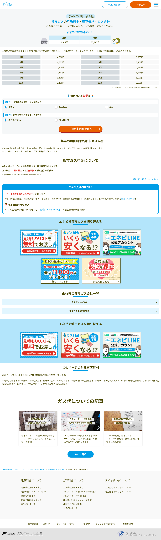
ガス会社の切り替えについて (118, 487)
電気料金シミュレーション (33, 491)
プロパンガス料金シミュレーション (79, 491)
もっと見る (80, 454)
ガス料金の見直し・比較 (35, 469)
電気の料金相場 (28, 495)
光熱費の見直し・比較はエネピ (13, 469)
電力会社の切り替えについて (118, 491)
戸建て (9, 107)
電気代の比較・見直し (31, 487)
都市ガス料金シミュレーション (77, 499)
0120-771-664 (114, 4)
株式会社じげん (23, 533)
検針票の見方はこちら (144, 179)
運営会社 (47, 523)
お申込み (141, 4)
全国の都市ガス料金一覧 (56, 469)
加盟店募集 (128, 523)
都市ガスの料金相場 (72, 503)
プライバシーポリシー (66, 523)
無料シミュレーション (51, 209)
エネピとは (33, 523)
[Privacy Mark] (121, 533)
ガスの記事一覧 (70, 507)
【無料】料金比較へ (84, 128)
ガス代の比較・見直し (73, 487)
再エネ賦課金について (31, 499)
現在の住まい (12, 120)
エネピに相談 (128, 198)
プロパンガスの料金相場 (74, 495)
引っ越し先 (62, 120)
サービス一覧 (37, 533)
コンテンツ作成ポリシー (106, 523)
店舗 (109, 107)
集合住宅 (61, 107)
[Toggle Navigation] (156, 4)
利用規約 (86, 523)
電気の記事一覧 (28, 503)
